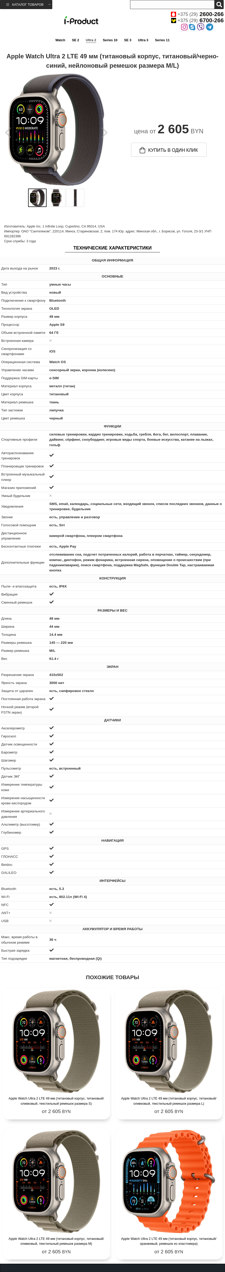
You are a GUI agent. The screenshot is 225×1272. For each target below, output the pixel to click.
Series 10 (110, 40)
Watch (60, 40)
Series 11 (162, 40)
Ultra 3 (143, 40)
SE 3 (127, 40)
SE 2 (75, 40)
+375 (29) (197, 14)
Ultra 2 (91, 40)
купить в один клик (169, 150)
